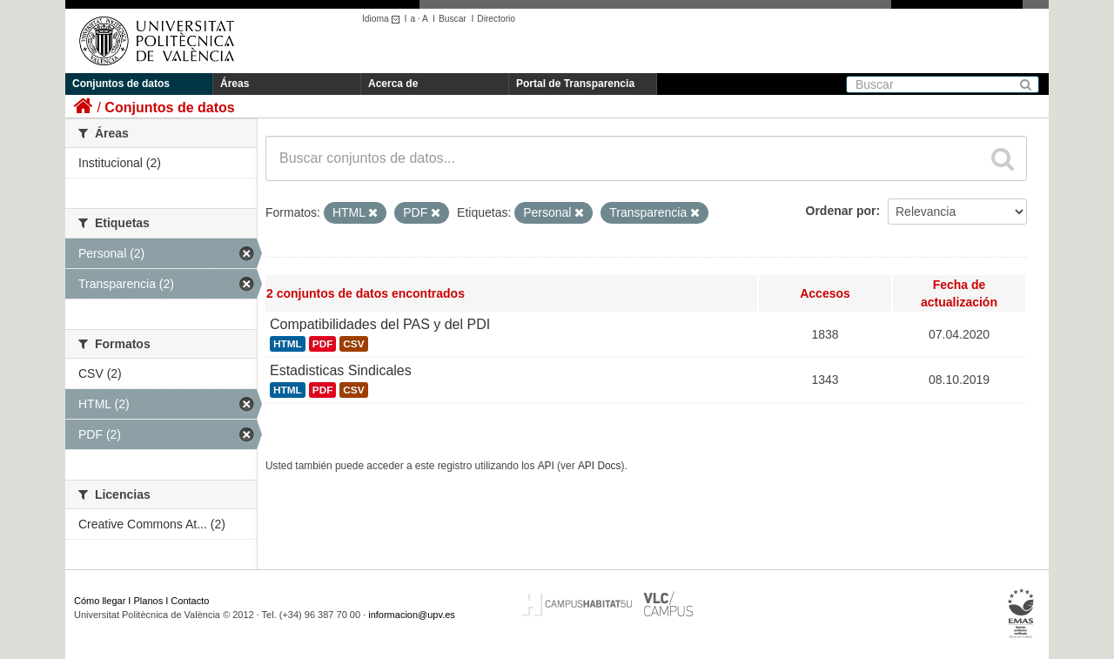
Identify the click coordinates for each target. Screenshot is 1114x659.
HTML (287, 344)
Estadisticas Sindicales (341, 370)
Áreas (234, 83)
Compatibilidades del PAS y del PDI (380, 324)
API (546, 466)
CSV (353, 344)
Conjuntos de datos (121, 83)
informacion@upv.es (411, 614)
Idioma (383, 19)
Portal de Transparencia (575, 83)
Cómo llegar (99, 600)
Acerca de (393, 83)
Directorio (496, 19)
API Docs (599, 466)
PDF (322, 344)
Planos (149, 600)
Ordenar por (841, 211)
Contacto (190, 600)
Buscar (452, 19)
